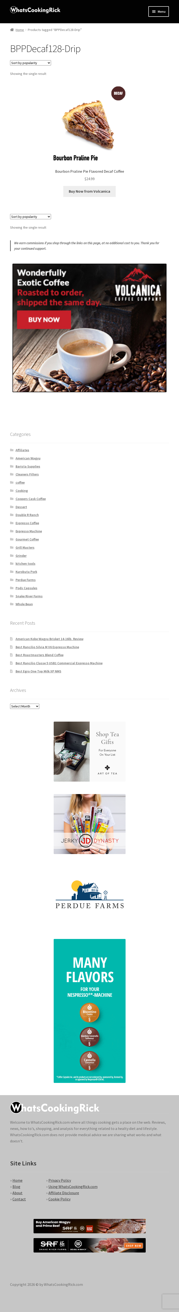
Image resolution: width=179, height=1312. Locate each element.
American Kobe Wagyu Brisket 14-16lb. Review (49, 639)
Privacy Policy (59, 1180)
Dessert (21, 507)
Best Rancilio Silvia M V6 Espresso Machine (47, 647)
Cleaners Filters (27, 474)
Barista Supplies (28, 466)
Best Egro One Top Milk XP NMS (38, 671)
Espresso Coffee (27, 523)
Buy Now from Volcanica (89, 191)
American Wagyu (28, 458)
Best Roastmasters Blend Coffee (40, 655)
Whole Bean (24, 604)
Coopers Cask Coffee (31, 499)
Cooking (22, 490)
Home (20, 30)
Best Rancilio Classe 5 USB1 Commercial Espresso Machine (59, 663)
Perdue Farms (26, 580)
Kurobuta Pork (26, 572)
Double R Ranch (27, 515)
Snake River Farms (29, 596)
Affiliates (22, 450)
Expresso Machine (29, 531)
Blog (16, 1186)
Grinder (21, 555)
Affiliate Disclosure (63, 1192)
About (17, 1192)
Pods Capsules (26, 588)
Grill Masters (25, 547)
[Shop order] (30, 62)
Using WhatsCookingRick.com (73, 1186)
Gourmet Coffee (27, 539)
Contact (19, 1199)
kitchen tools (25, 563)
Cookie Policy (59, 1199)
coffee (20, 482)
